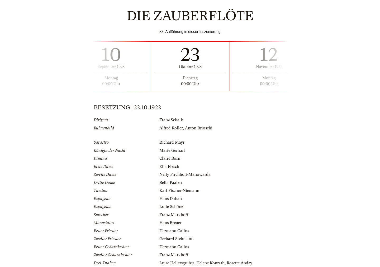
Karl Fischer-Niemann (179, 190)
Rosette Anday (239, 263)
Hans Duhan (170, 198)
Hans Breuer (170, 222)
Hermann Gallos (174, 231)
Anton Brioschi (198, 128)
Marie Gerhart (172, 150)
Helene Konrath (210, 263)
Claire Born (169, 158)
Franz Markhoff (173, 214)
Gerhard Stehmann (176, 238)
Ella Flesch (169, 166)
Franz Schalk (171, 120)
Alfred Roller (171, 128)
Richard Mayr (171, 142)
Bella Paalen (170, 182)
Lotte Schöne (171, 206)
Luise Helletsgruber (176, 263)
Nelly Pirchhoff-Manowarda (185, 174)
